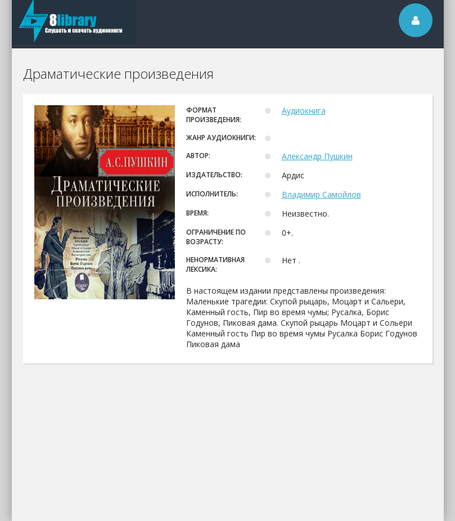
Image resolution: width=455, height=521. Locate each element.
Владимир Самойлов (321, 194)
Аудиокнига (304, 110)
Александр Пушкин (317, 156)
